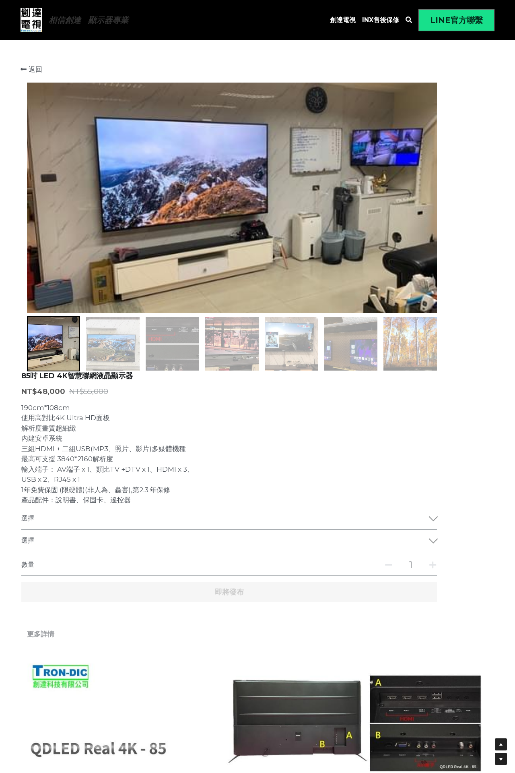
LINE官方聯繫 (456, 20)
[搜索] (409, 20)
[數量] (407, 275)
